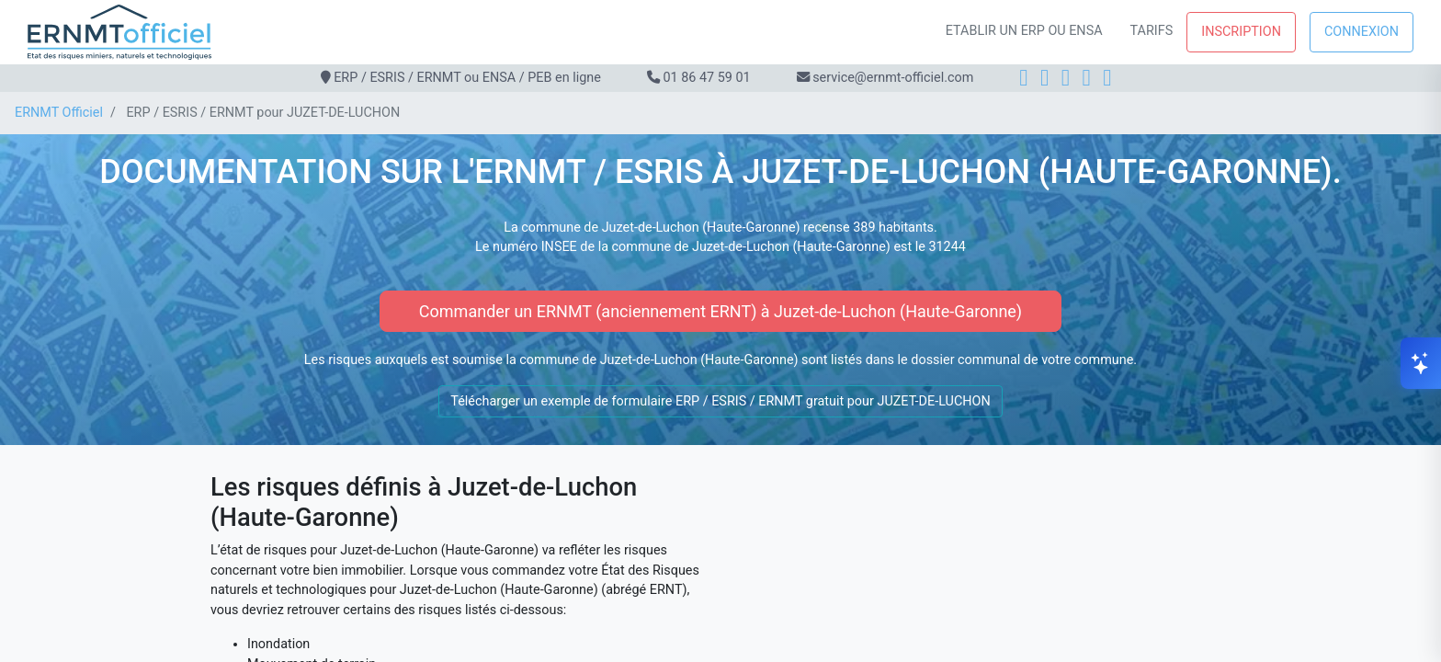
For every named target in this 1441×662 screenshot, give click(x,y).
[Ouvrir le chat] (1421, 363)
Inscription (1241, 32)
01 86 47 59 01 (706, 78)
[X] (1087, 77)
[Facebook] (1023, 77)
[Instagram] (1044, 77)
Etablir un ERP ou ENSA (1024, 31)
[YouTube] (1107, 77)
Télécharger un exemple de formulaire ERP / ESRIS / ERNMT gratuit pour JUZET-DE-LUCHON (720, 401)
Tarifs (1152, 31)
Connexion (1361, 32)
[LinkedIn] (1065, 77)
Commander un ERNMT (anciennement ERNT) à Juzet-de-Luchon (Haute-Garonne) (720, 311)
